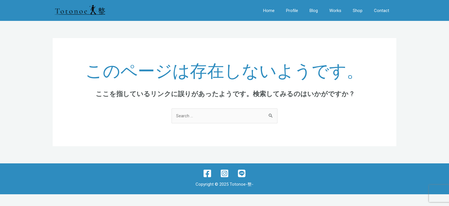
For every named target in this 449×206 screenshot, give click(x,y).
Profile (292, 10)
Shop (358, 10)
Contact (381, 10)
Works (335, 10)
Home (269, 10)
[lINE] (241, 173)
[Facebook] (207, 173)
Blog (314, 10)
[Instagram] (224, 173)
